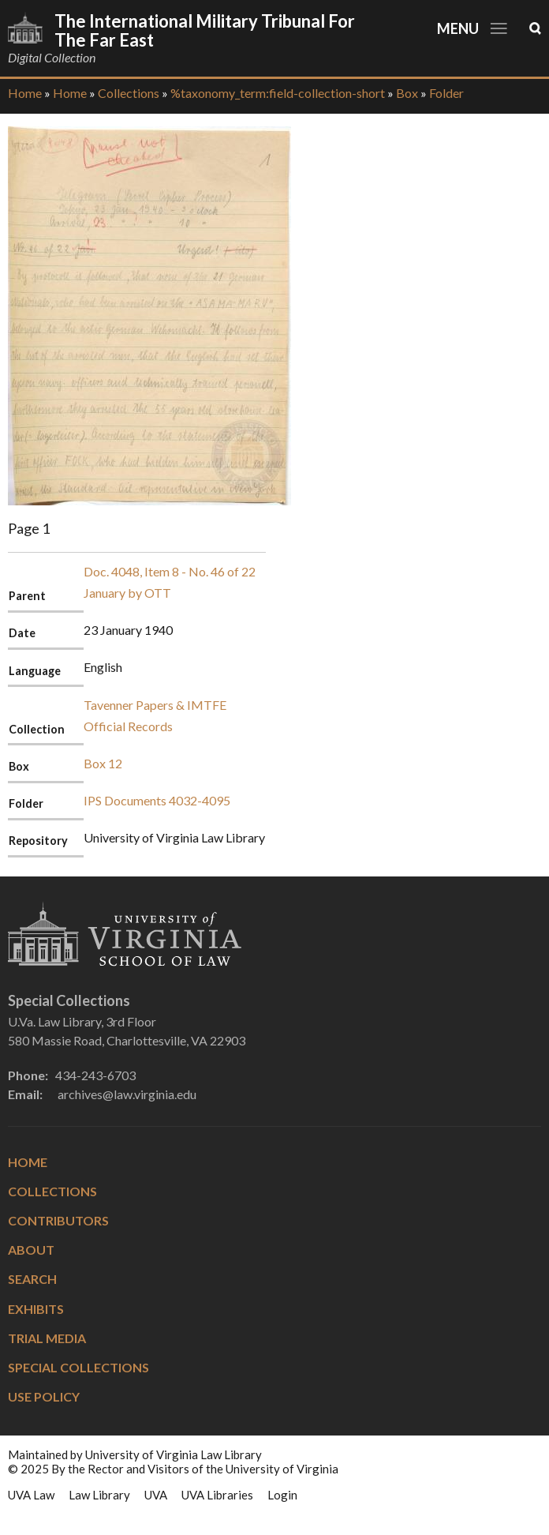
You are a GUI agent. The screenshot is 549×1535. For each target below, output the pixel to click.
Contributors (58, 1220)
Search (32, 1278)
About (31, 1249)
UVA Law (31, 1495)
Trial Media (47, 1337)
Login (282, 1495)
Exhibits (36, 1308)
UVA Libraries (217, 1495)
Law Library (99, 1495)
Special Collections (78, 1367)
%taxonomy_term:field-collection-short (277, 92)
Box (407, 92)
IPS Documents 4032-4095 (157, 800)
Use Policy (44, 1396)
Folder (446, 92)
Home (25, 92)
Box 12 (103, 763)
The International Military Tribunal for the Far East (204, 30)
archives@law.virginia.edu (127, 1094)
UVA (155, 1495)
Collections (128, 92)
